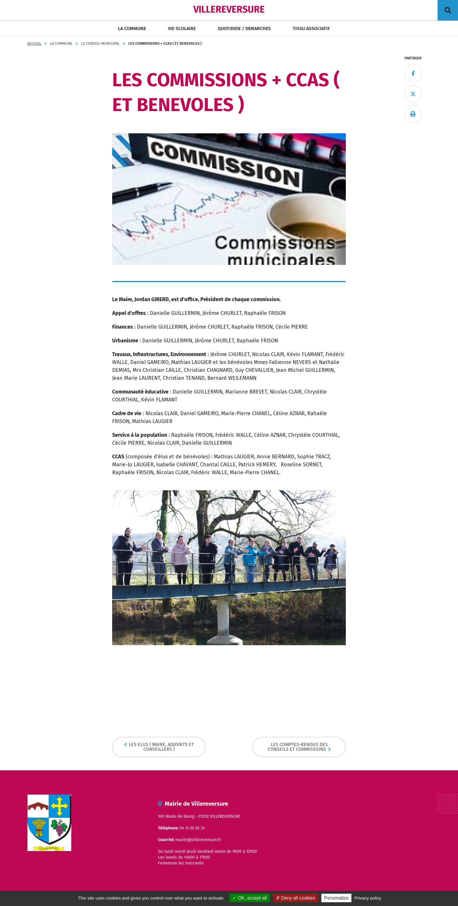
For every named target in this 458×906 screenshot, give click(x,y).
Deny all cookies (295, 897)
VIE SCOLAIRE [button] (182, 28)
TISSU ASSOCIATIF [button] (311, 28)
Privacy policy (368, 897)
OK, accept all (250, 897)
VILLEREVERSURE (229, 9)
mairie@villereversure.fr (198, 839)
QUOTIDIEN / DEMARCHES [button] (244, 28)
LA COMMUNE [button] (132, 28)
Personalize (336, 897)
